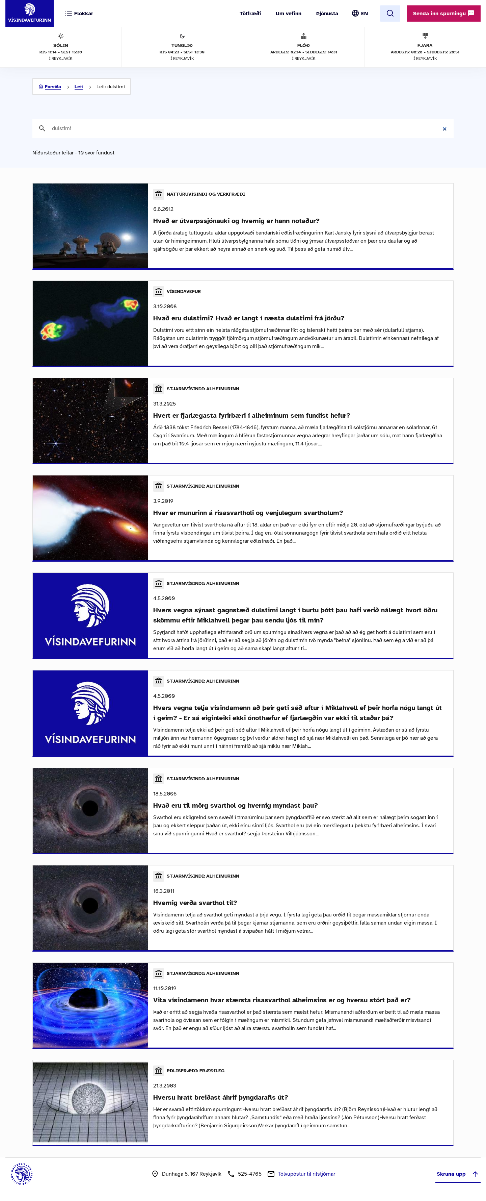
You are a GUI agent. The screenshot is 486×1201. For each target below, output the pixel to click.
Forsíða (53, 87)
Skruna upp (458, 1174)
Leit (79, 87)
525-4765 (250, 1174)
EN (364, 13)
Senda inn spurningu (444, 13)
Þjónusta (327, 13)
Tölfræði (250, 13)
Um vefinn (288, 13)
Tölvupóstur (306, 1174)
